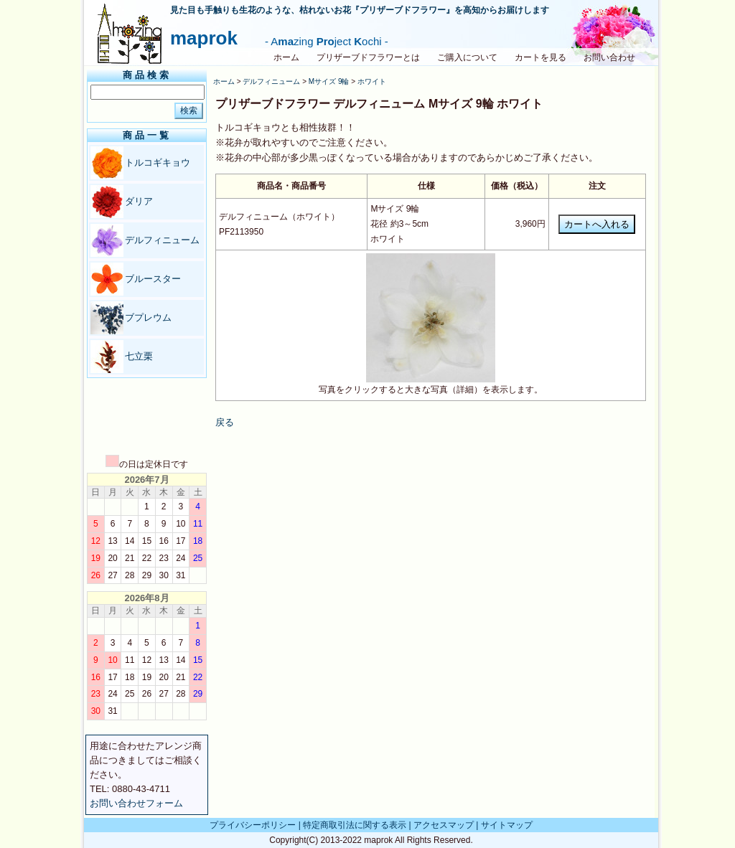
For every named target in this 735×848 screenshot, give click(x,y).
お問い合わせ (609, 57)
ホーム (286, 57)
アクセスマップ (443, 825)
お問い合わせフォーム (136, 803)
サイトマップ (507, 825)
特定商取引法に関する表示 (354, 825)
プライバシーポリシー (253, 825)
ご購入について (467, 57)
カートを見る (540, 57)
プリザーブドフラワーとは (368, 57)
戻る (224, 422)
